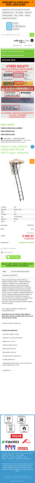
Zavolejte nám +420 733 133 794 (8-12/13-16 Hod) (15, 9)
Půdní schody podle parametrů (13, 55)
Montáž (21, 15)
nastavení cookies (27, 478)
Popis (4, 271)
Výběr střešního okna (8, 131)
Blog (16, 15)
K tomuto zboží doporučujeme (20, 271)
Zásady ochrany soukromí (9, 18)
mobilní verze (16, 478)
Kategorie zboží (17, 60)
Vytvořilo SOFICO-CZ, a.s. (17, 481)
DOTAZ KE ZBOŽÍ (8, 252)
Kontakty (27, 15)
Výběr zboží (28, 12)
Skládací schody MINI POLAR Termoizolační (11, 140)
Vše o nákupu (19, 12)
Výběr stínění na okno (8, 134)
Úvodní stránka (7, 138)
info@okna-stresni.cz (8, 12)
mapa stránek (8, 476)
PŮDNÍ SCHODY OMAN (18, 138)
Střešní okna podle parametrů (13, 51)
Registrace (17, 45)
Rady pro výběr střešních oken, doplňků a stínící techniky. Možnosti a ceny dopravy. (17, 265)
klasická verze (7, 478)
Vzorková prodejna (7, 15)
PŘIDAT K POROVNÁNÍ (10, 248)
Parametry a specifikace (10, 275)
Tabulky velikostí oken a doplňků (11, 128)
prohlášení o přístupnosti (21, 476)
